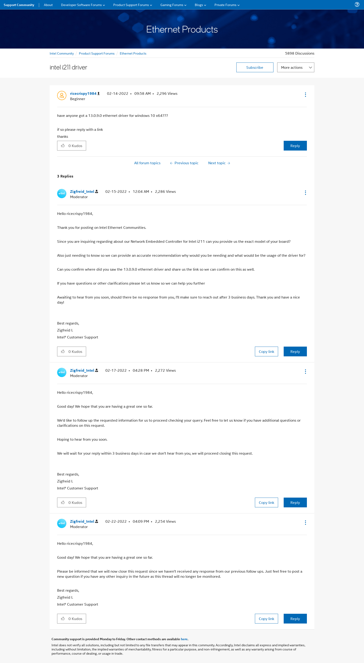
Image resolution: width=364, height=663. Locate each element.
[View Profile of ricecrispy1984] (85, 93)
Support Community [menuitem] (19, 4)
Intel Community (62, 53)
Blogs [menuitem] (199, 4)
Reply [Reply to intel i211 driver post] (295, 145)
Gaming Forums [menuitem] (171, 4)
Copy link (266, 351)
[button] (305, 94)
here (184, 638)
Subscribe (254, 67)
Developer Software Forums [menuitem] (81, 4)
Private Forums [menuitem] (225, 4)
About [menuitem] (48, 4)
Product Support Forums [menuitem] (131, 4)
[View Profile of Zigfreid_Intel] (84, 191)
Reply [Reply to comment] (295, 351)
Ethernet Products (133, 53)
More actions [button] (291, 67)
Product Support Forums (97, 53)
